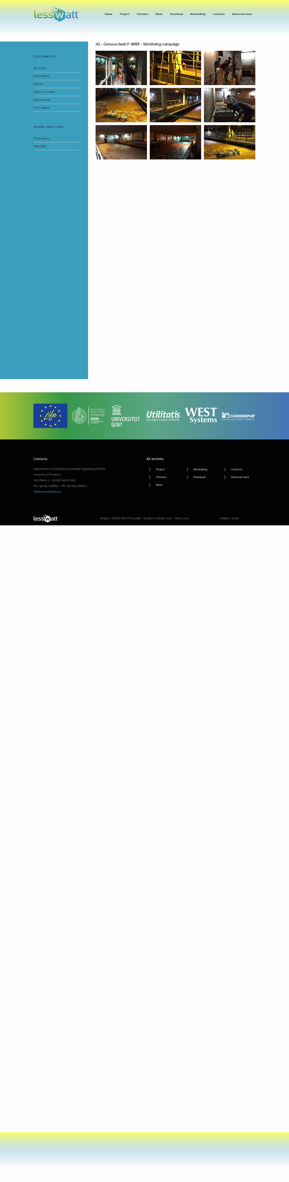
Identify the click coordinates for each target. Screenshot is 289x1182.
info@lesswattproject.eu (47, 276)
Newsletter (39, 146)
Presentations (41, 76)
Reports (38, 83)
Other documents (44, 91)
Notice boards (42, 99)
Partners (142, 14)
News (159, 14)
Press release (41, 107)
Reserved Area (242, 14)
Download (176, 14)
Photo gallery (41, 138)
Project (124, 14)
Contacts (219, 14)
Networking (197, 14)
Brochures (39, 68)
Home (108, 14)
